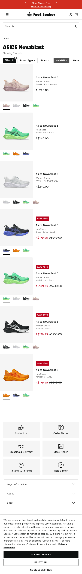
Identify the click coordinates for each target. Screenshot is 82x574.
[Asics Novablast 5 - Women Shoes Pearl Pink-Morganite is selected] (6, 106)
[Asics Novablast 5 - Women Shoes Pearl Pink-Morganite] (36, 202)
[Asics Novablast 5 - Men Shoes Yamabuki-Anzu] (16, 154)
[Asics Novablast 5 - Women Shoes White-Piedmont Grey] (16, 106)
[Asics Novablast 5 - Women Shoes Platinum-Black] (26, 106)
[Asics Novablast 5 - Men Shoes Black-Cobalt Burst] (26, 154)
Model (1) (61, 60)
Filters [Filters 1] (10, 59)
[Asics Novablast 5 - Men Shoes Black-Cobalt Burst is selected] (6, 251)
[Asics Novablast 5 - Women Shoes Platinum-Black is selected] (6, 347)
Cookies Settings (41, 569)
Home (6, 38)
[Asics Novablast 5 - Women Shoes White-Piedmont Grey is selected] (6, 202)
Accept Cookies (41, 554)
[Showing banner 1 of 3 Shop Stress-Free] (41, 5)
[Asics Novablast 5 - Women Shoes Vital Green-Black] (36, 106)
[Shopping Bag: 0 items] (76, 14)
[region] (41, 544)
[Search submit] (75, 26)
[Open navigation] (7, 14)
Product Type (27, 60)
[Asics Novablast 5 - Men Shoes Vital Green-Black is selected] (6, 154)
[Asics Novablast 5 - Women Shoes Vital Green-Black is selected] (6, 299)
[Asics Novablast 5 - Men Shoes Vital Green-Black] (26, 251)
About (41, 493)
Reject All (41, 562)
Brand (45, 60)
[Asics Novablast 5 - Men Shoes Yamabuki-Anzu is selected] (6, 395)
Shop (41, 502)
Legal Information (41, 484)
